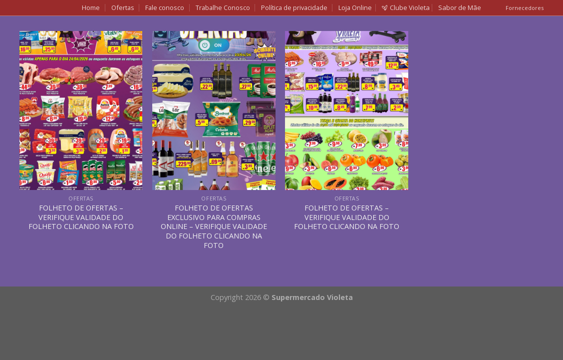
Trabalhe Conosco (223, 7)
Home (91, 7)
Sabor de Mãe (459, 7)
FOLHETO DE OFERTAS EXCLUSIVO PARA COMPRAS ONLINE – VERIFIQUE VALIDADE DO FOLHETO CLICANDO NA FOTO (214, 227)
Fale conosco (164, 7)
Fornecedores (525, 8)
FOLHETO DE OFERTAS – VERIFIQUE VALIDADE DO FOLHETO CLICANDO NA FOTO (81, 217)
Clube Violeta (406, 7)
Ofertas (122, 7)
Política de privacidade (294, 7)
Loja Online (355, 7)
